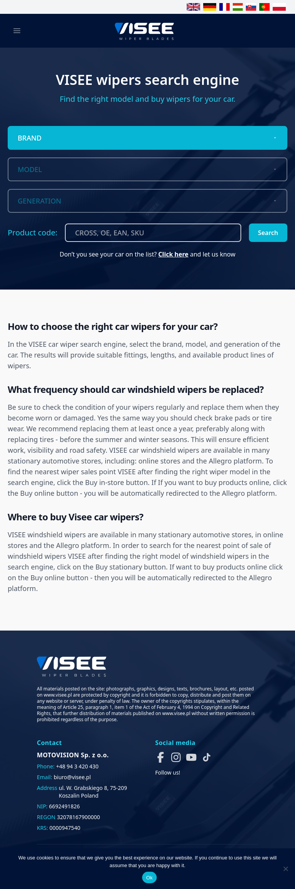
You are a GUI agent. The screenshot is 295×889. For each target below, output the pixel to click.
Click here (173, 254)
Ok (149, 878)
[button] (160, 757)
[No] (285, 868)
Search (268, 232)
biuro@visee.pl (72, 777)
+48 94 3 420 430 (77, 766)
